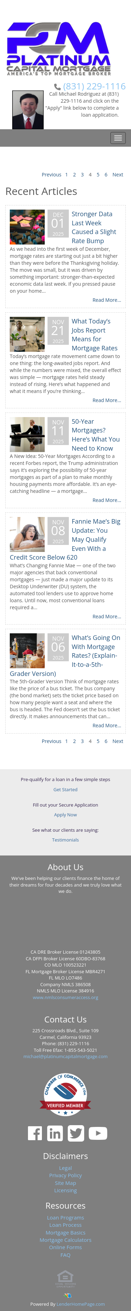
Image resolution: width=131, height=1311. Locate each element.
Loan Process (65, 1224)
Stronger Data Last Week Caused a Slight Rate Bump (94, 227)
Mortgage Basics (65, 1232)
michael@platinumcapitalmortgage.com (65, 1056)
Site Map (65, 1182)
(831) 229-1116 (94, 86)
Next (117, 174)
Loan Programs (65, 1217)
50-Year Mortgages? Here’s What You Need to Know (96, 434)
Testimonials (65, 840)
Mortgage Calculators (65, 1239)
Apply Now (65, 814)
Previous (51, 174)
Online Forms (65, 1247)
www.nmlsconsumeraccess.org (65, 997)
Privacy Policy (65, 1175)
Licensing (65, 1190)
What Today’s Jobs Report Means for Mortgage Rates (94, 334)
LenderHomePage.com (81, 1304)
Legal (65, 1167)
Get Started (65, 789)
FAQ (65, 1254)
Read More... (107, 300)
